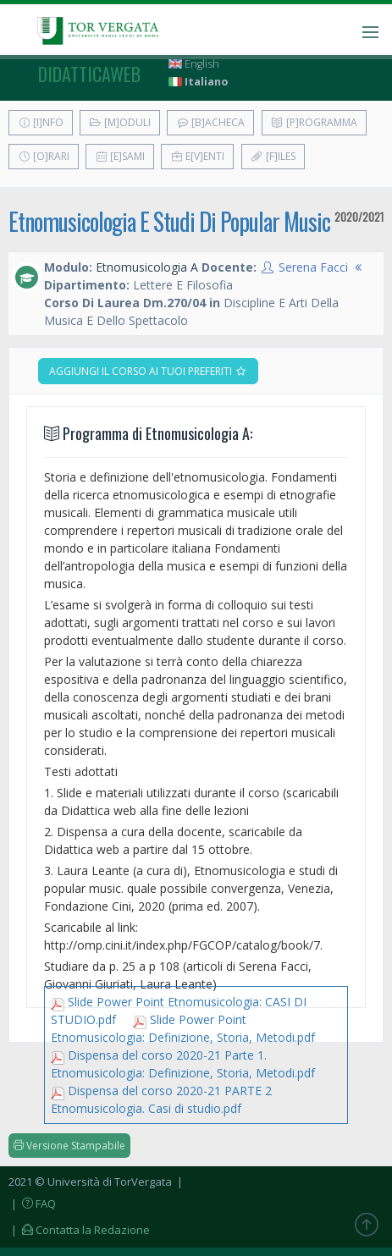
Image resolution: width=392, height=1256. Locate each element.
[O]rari (43, 156)
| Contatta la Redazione (79, 1229)
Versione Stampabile (69, 1145)
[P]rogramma (314, 122)
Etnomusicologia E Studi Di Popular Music (169, 221)
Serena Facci (313, 267)
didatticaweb (89, 73)
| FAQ (32, 1203)
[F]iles (273, 156)
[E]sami (120, 156)
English (193, 64)
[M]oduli (120, 122)
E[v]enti (197, 156)
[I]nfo (40, 122)
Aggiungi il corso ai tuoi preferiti (148, 371)
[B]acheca (210, 122)
